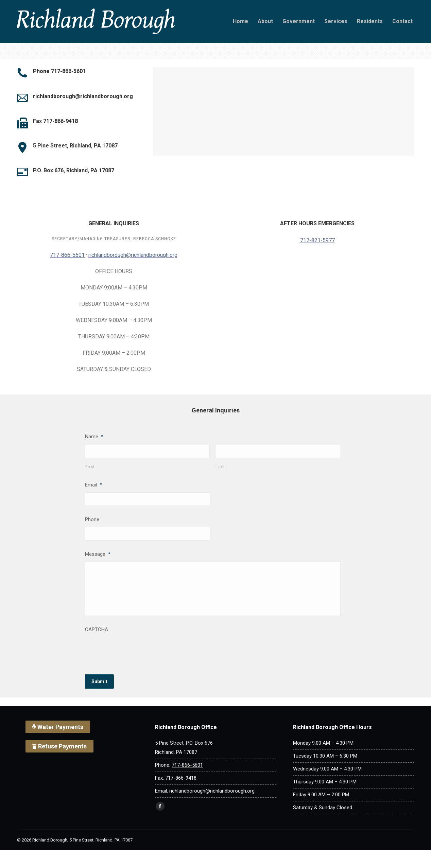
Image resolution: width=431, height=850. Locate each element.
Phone (92, 519)
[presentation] (136, 650)
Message (97, 554)
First (90, 466)
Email (93, 485)
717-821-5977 (317, 240)
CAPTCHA (96, 629)
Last (220, 466)
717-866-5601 (261, 8)
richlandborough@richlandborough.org (132, 255)
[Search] (34, 8)
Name (94, 436)
